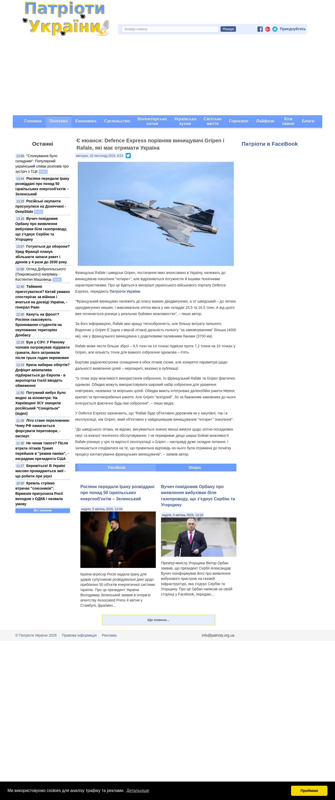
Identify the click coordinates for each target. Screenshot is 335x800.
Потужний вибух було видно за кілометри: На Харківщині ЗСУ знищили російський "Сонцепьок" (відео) (40, 403)
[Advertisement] (167, 76)
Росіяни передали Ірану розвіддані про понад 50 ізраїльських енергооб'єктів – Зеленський (117, 492)
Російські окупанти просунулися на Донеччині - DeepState (40, 206)
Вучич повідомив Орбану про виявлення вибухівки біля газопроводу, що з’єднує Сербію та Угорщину (41, 228)
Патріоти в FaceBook (270, 144)
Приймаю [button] (309, 791)
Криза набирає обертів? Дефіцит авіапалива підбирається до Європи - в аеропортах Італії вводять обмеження (42, 375)
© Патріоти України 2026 (36, 635)
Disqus (195, 467)
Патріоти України (125, 291)
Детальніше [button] (137, 790)
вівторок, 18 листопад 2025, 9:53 (99, 156)
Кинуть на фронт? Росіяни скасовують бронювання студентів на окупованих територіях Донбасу (38, 324)
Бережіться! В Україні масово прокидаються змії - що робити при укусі (40, 471)
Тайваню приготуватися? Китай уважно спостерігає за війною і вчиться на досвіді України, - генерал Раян (42, 296)
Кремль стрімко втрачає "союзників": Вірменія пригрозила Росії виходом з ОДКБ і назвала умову (39, 493)
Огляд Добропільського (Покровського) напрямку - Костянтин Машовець (40, 274)
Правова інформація (79, 635)
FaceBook (117, 467)
